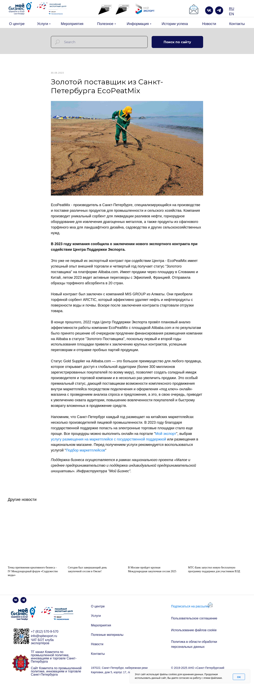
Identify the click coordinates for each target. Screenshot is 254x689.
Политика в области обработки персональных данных (194, 649)
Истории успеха (175, 24)
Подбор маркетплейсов (85, 453)
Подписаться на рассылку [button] (190, 611)
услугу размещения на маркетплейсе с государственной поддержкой (108, 441)
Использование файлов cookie (194, 634)
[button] (193, 9)
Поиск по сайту (177, 42)
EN (231, 14)
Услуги (42, 24)
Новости (209, 24)
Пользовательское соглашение (194, 623)
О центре (16, 24)
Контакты (237, 24)
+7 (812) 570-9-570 (44, 636)
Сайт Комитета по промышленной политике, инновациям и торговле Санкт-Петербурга (56, 676)
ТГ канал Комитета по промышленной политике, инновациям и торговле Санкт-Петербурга (54, 661)
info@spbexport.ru (44, 640)
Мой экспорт (165, 436)
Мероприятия (72, 24)
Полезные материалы (107, 639)
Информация (138, 24)
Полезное (105, 24)
